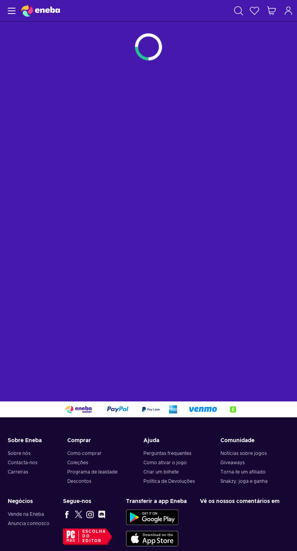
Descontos (79, 481)
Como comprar (84, 453)
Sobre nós (19, 453)
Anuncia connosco (29, 523)
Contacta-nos (23, 462)
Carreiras (18, 472)
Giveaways (232, 462)
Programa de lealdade (92, 472)
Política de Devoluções (169, 481)
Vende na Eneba (26, 514)
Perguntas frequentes (167, 453)
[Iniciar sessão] (288, 10)
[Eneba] (40, 11)
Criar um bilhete (161, 472)
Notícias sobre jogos (243, 453)
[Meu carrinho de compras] (271, 10)
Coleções (77, 462)
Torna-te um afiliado (243, 472)
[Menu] (10, 10)
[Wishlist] (254, 10)
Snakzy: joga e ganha (244, 481)
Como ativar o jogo (165, 462)
